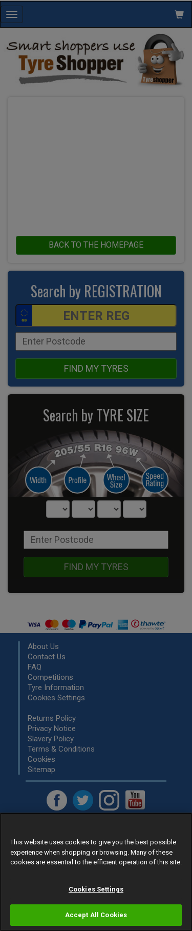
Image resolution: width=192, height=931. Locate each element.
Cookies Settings (96, 889)
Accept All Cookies (96, 915)
